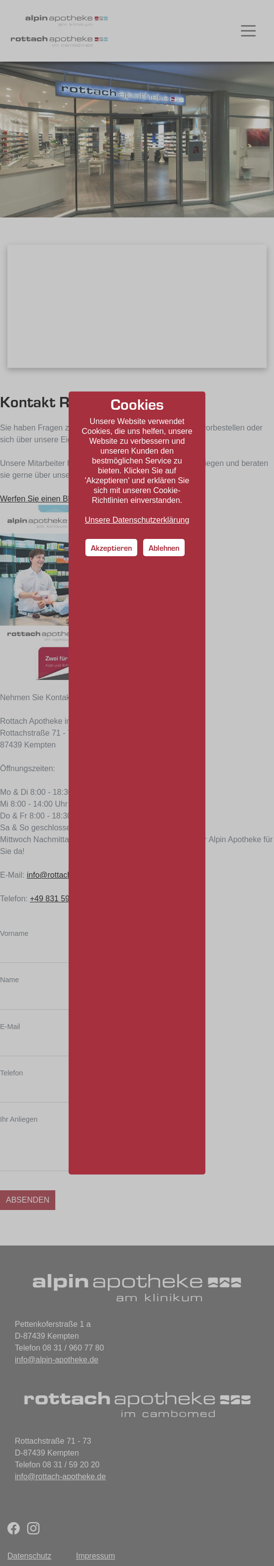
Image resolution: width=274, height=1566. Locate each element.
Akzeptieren (111, 547)
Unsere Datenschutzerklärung (137, 520)
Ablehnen (164, 547)
